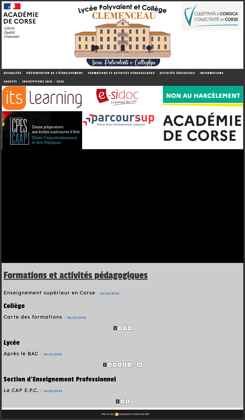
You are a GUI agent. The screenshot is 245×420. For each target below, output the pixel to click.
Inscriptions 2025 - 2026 (43, 81)
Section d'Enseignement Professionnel (60, 379)
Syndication (125, 414)
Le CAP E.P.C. (21, 390)
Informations (211, 73)
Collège (14, 306)
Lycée (12, 342)
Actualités (13, 73)
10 (139, 364)
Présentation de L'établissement (54, 73)
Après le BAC (21, 353)
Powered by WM (141, 414)
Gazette (10, 81)
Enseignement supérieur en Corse (49, 293)
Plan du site (107, 414)
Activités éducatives (177, 73)
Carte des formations (33, 317)
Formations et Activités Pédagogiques (121, 73)
